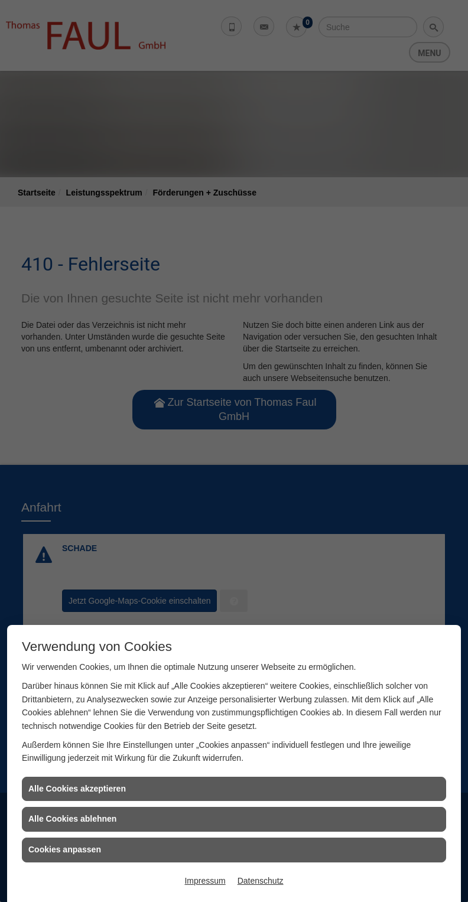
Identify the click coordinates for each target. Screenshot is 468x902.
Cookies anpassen (64, 849)
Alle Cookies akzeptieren (77, 788)
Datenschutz (261, 880)
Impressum (204, 880)
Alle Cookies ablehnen (72, 818)
